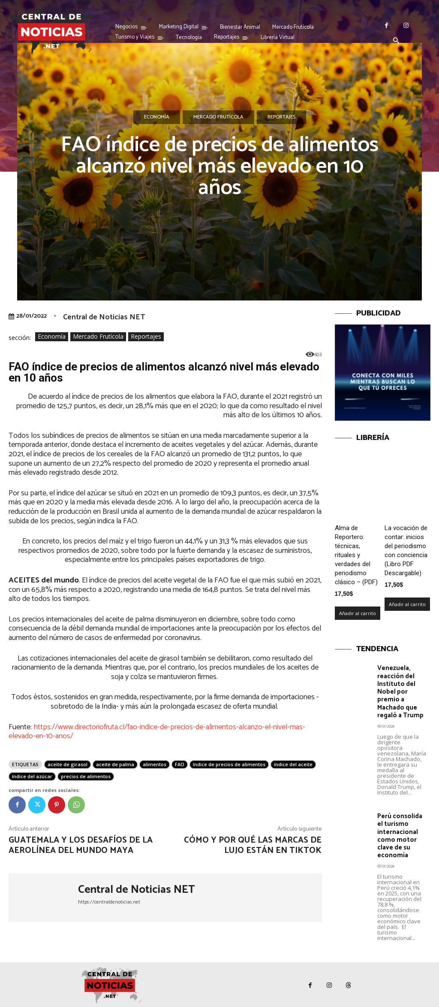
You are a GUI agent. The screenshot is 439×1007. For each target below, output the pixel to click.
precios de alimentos (86, 776)
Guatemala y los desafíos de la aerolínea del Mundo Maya (81, 845)
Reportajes (281, 117)
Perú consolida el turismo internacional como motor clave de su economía (399, 834)
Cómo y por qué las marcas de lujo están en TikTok (253, 845)
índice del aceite (293, 764)
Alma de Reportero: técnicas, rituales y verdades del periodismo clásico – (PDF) (356, 555)
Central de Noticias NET (104, 317)
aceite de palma (115, 764)
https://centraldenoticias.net (109, 902)
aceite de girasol (67, 764)
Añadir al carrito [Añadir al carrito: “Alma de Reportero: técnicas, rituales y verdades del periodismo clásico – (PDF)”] (357, 613)
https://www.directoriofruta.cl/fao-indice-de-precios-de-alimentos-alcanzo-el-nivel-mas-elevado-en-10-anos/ (157, 732)
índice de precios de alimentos (229, 764)
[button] (396, 41)
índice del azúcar (32, 776)
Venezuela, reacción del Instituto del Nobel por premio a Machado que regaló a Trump (400, 691)
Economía (156, 117)
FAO (179, 764)
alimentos (154, 764)
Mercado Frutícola (218, 117)
